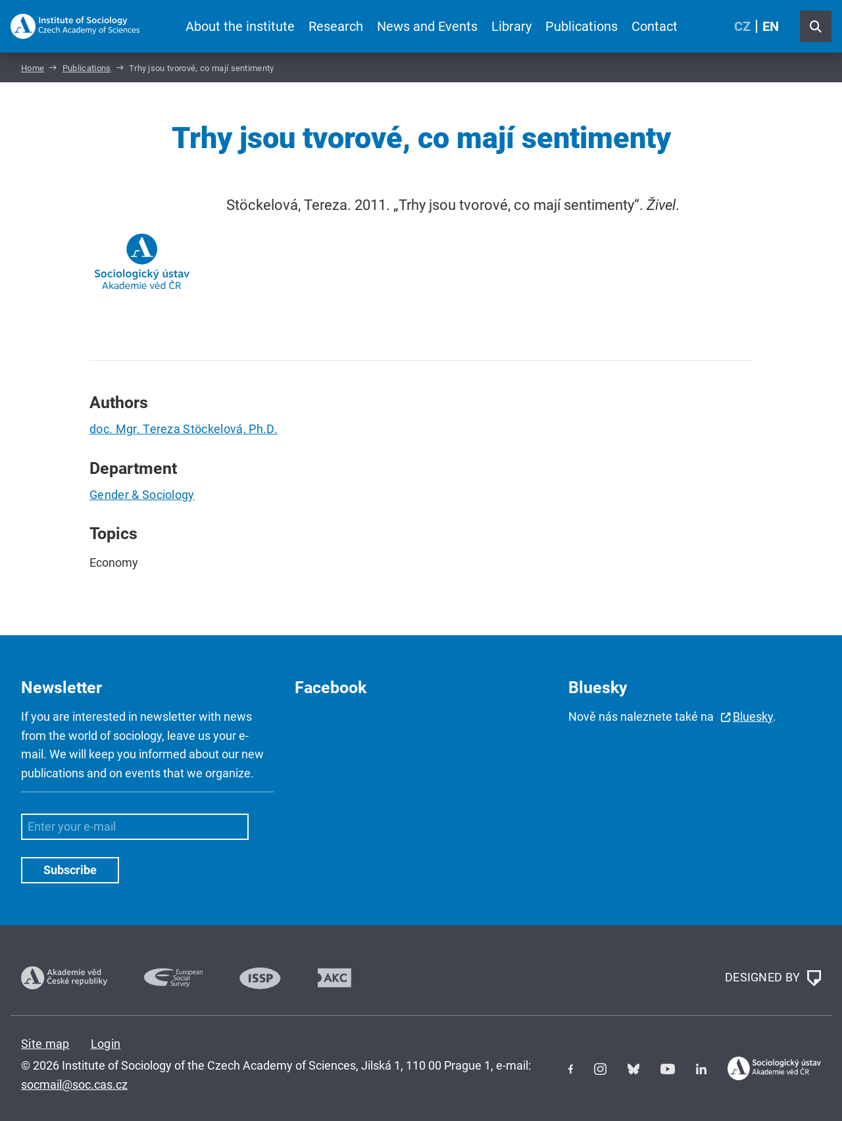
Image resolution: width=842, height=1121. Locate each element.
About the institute (240, 26)
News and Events (427, 26)
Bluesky (753, 716)
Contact (655, 26)
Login (106, 1044)
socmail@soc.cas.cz (74, 1084)
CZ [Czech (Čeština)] (742, 26)
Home (32, 68)
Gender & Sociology (142, 495)
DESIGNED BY (773, 978)
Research (336, 26)
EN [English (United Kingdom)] (770, 26)
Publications (581, 26)
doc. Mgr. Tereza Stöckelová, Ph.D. (183, 429)
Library (511, 26)
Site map (45, 1044)
